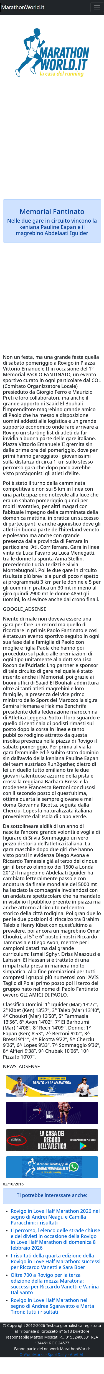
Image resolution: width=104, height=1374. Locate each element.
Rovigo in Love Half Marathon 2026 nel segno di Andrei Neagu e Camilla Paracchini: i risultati (55, 1217)
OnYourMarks (31, 1354)
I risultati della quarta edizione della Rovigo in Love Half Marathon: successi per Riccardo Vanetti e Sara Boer (56, 1261)
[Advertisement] (52, 142)
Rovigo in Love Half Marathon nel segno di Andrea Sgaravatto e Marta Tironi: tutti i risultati (52, 1306)
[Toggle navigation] (97, 7)
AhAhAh (77, 1354)
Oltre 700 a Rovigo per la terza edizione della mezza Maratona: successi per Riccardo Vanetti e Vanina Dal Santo (55, 1284)
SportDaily (57, 1354)
